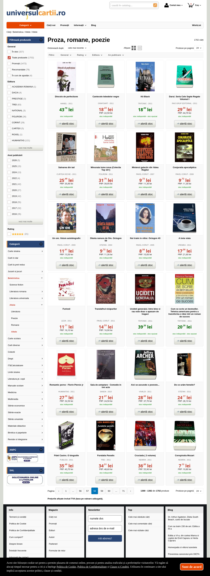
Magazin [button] (53, 509)
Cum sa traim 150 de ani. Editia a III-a (184, 527)
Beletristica (13, 278)
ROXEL (17, 134)
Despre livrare (15, 543)
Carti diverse (14, 345)
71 (120, 491)
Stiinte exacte (14, 412)
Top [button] (130, 509)
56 (79, 491)
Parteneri (53, 543)
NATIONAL (19, 110)
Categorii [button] (15, 244)
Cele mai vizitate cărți (138, 530)
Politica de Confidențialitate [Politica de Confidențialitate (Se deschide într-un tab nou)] (92, 566)
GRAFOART (103, 103)
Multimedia (13, 399)
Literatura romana (18, 291)
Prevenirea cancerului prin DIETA (184, 554)
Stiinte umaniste (15, 419)
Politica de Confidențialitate (22, 530)
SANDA (103, 392)
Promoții (53, 523)
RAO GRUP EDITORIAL (182, 103)
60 (107, 491)
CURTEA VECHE (64, 174)
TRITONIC (142, 104)
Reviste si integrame (17, 439)
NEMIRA (142, 460)
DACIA (17, 92)
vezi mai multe (25, 148)
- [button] (41, 40)
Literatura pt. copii (16, 379)
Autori (51, 537)
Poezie (14, 318)
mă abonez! (105, 538)
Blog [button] (170, 509)
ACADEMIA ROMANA (24, 86)
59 (100, 491)
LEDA (63, 321)
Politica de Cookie (17, 523)
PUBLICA (63, 460)
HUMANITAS (63, 392)
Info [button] (11, 509)
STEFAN (102, 245)
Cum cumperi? (16, 537)
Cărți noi (53, 517)
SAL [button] (12, 470)
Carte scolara (14, 338)
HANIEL (63, 104)
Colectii (11, 352)
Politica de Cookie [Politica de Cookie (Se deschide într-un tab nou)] (66, 566)
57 (86, 491)
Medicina (12, 392)
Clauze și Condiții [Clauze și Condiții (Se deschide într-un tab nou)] (119, 566)
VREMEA (182, 245)
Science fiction (16, 284)
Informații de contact (18, 557)
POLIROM (103, 174)
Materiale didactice (17, 426)
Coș (193, 5)
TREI (103, 460)
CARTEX (18, 128)
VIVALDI (142, 392)
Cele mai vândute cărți (138, 517)
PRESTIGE (19, 98)
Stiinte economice (16, 405)
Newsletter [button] (94, 509)
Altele (12, 305)
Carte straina (14, 251)
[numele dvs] (105, 518)
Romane (15, 325)
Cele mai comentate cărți (140, 523)
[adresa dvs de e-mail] (105, 528)
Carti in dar (13, 258)
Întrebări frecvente (17, 550)
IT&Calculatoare (15, 365)
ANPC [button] (13, 449)
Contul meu (172, 5)
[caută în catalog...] (130, 5)
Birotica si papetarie (17, 432)
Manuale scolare (15, 385)
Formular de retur (57, 550)
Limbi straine (14, 372)
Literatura (15, 311)
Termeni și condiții (17, 517)
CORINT (18, 122)
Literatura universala (19, 298)
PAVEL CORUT (142, 174)
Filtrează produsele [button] (20, 40)
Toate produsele (23, 57)
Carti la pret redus (16, 264)
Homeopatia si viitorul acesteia (182, 547)
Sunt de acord (191, 567)
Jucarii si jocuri (15, 271)
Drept (10, 358)
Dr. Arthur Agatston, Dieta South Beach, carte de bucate (183, 518)
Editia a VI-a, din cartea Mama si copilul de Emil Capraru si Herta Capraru (183, 538)
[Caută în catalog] (155, 5)
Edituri (52, 530)
